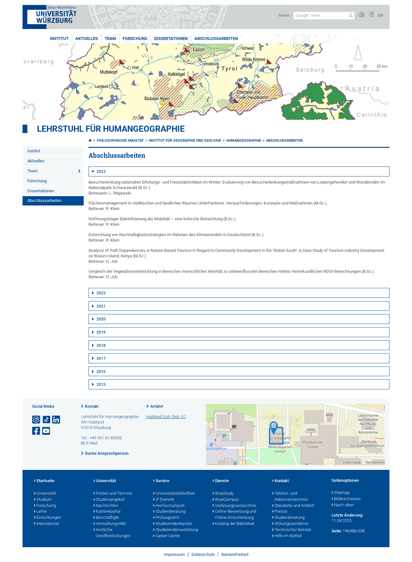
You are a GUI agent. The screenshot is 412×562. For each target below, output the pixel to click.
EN (380, 15)
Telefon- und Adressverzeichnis (290, 497)
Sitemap (341, 493)
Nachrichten (105, 506)
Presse (279, 512)
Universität (45, 494)
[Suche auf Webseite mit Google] (324, 15)
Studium (43, 500)
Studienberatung (169, 512)
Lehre (40, 512)
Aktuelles (86, 38)
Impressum (174, 554)
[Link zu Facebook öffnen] (36, 431)
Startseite (44, 481)
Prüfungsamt (166, 518)
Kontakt (91, 406)
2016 (101, 371)
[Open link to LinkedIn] (56, 419)
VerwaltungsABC (109, 524)
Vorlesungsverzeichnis (234, 506)
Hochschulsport (168, 506)
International (46, 524)
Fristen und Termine (112, 494)
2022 (101, 293)
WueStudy (223, 494)
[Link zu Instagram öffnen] (36, 419)
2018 (101, 345)
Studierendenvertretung (175, 530)
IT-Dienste (163, 500)
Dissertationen (171, 38)
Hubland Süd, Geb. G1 (166, 416)
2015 (101, 384)
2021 (101, 306)
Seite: (337, 531)
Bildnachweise (346, 499)
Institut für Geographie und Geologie (185, 140)
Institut (59, 38)
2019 (101, 332)
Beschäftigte (106, 518)
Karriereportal (106, 512)
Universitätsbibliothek (174, 494)
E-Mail (92, 443)
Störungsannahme (290, 524)
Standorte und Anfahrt (293, 506)
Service (161, 481)
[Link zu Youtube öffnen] (46, 431)
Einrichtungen (47, 518)
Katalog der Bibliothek (233, 524)
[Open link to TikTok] (46, 419)
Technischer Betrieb (291, 530)
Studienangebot (109, 500)
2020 (101, 319)
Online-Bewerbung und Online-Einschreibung (234, 515)
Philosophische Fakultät (120, 140)
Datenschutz (203, 554)
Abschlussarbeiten (216, 38)
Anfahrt (156, 406)
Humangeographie (243, 140)
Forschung (135, 38)
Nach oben (343, 505)
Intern (283, 15)
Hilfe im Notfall (287, 536)
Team (110, 38)
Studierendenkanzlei (172, 524)
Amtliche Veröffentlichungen (111, 533)
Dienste (220, 481)
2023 (101, 171)
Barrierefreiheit (234, 554)
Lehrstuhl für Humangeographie (111, 129)
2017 (101, 358)
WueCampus (225, 500)
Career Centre (166, 536)
